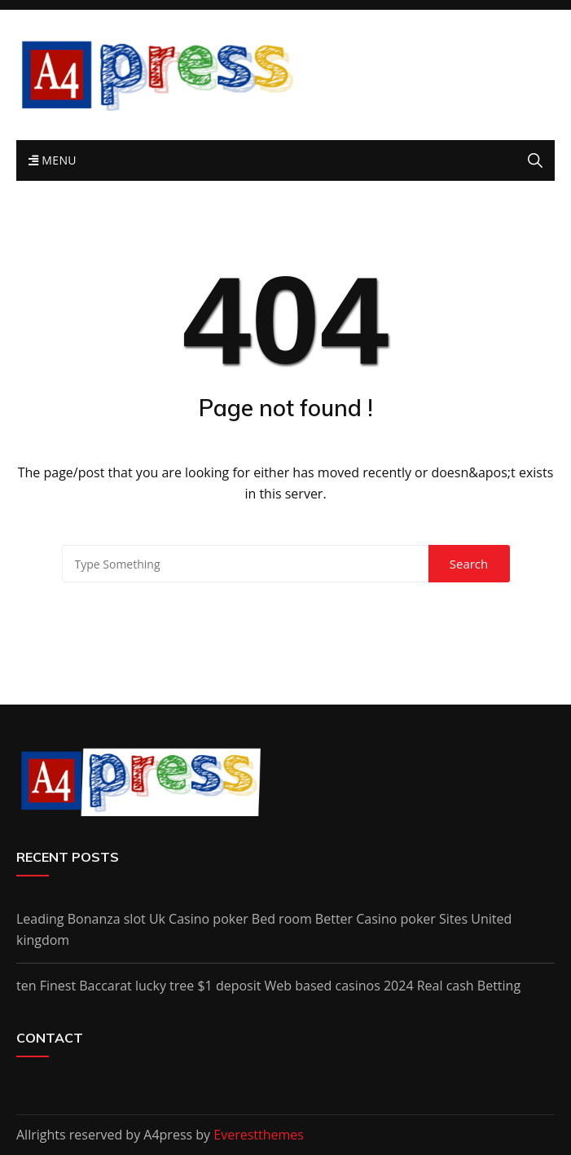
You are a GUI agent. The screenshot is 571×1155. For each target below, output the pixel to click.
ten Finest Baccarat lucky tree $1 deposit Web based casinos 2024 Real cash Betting (268, 986)
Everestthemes (258, 1135)
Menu (53, 160)
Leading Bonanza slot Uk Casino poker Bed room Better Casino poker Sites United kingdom (264, 929)
